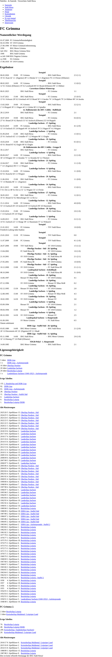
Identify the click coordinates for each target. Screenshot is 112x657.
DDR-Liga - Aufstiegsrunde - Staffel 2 (35, 524)
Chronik (8, 16)
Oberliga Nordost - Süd (30, 412)
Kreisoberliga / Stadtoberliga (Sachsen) (19, 630)
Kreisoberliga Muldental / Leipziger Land (22, 614)
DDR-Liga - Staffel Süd (30, 511)
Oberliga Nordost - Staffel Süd (15, 394)
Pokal (7, 12)
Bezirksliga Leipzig (14, 371)
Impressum (9, 23)
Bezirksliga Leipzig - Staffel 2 (32, 578)
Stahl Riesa (9, 7)
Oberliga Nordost (14, 366)
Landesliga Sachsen (14, 368)
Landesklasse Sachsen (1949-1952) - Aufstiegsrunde (27, 373)
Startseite (8, 5)
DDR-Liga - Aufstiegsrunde (18, 363)
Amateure (8, 9)
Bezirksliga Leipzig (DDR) (14, 402)
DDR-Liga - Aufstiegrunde (14, 389)
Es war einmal (10, 18)
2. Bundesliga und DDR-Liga (15, 384)
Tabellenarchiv (10, 20)
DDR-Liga (11, 360)
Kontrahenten (10, 14)
